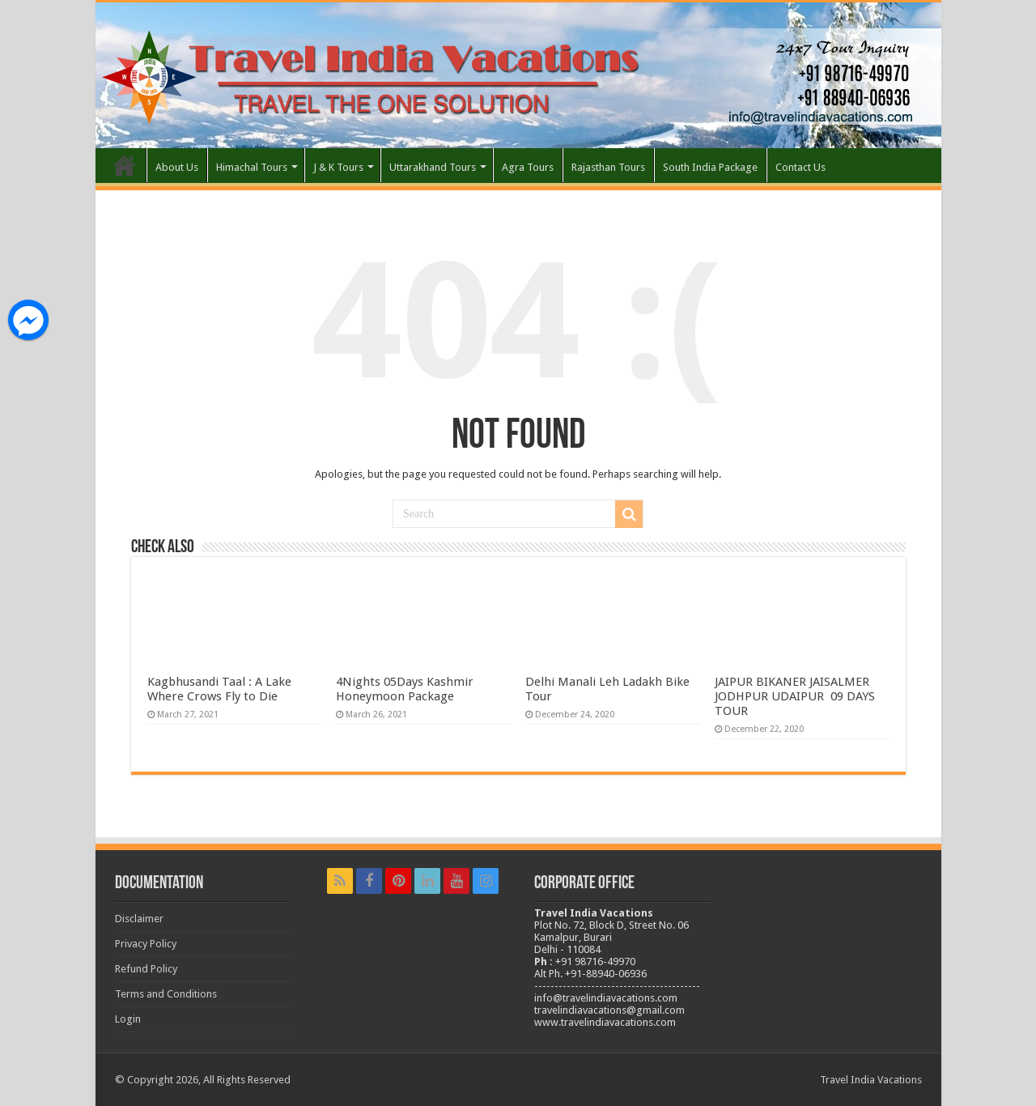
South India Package (710, 167)
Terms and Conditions (166, 994)
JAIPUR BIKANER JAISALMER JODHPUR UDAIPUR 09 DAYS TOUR (795, 696)
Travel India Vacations (871, 1080)
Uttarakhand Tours (432, 167)
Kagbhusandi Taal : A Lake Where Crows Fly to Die (219, 689)
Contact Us (800, 167)
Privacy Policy (145, 944)
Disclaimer (139, 918)
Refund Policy (146, 969)
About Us (176, 167)
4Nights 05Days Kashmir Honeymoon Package (404, 689)
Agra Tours (528, 167)
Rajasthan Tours (608, 167)
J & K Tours (338, 167)
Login (128, 1019)
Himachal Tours (251, 167)
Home (125, 165)
